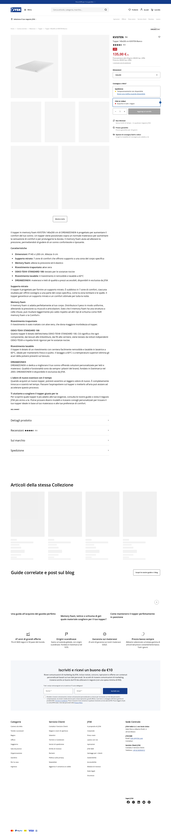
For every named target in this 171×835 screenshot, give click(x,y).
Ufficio (13, 740)
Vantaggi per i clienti (94, 753)
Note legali (91, 771)
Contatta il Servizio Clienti (58, 726)
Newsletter (53, 762)
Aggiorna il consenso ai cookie (60, 767)
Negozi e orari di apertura (58, 731)
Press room (91, 735)
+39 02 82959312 (139, 750)
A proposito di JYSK (94, 726)
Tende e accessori (17, 731)
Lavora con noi (92, 740)
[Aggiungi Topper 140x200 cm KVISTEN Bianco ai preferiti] (159, 39)
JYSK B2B (90, 749)
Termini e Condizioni (61, 701)
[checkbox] (45, 697)
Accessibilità (91, 762)
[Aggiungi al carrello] (144, 111)
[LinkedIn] (138, 802)
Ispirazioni (91, 744)
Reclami (52, 753)
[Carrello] (155, 10)
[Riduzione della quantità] (115, 111)
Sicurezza (90, 775)
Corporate (91, 731)
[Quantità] (120, 111)
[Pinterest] (149, 802)
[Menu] (28, 10)
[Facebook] (128, 802)
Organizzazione (16, 753)
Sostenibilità (91, 758)
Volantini (52, 735)
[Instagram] (133, 802)
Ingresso (14, 767)
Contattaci (129, 741)
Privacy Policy (78, 703)
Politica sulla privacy (56, 758)
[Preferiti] (133, 10)
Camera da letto (16, 726)
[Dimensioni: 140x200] (136, 75)
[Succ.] (156, 602)
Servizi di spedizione (56, 744)
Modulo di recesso (94, 767)
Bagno (13, 735)
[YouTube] (143, 802)
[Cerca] (105, 9)
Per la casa (15, 762)
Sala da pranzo (16, 749)
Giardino (14, 758)
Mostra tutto (60, 219)
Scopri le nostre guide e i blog (147, 572)
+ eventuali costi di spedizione (122, 63)
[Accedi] (144, 9)
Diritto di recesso (55, 749)
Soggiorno (14, 744)
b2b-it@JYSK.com (136, 738)
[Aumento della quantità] (124, 111)
